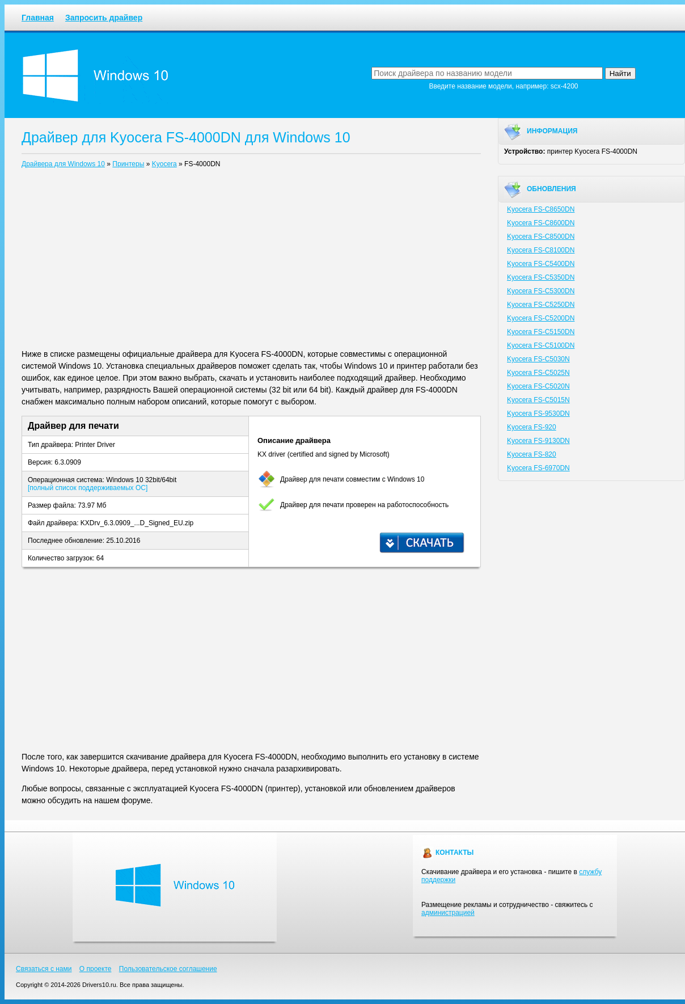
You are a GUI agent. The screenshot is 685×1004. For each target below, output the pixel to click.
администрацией (448, 913)
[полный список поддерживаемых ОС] (87, 488)
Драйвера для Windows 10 (63, 164)
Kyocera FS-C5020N (538, 386)
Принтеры (128, 164)
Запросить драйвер (103, 17)
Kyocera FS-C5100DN (540, 345)
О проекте (95, 969)
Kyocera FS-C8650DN (540, 209)
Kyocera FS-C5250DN (540, 305)
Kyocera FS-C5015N (538, 400)
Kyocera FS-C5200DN (540, 318)
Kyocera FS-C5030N (538, 359)
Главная (38, 17)
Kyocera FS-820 (531, 454)
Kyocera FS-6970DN (538, 468)
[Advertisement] (251, 261)
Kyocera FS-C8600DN (540, 223)
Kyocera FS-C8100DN (540, 250)
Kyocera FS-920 (531, 427)
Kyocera (164, 164)
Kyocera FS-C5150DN (540, 332)
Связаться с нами (43, 969)
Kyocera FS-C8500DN (540, 237)
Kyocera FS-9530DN (538, 413)
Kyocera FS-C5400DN (540, 264)
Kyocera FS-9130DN (538, 441)
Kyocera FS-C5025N (538, 373)
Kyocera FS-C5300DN (540, 291)
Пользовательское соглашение (168, 969)
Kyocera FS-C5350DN (540, 277)
